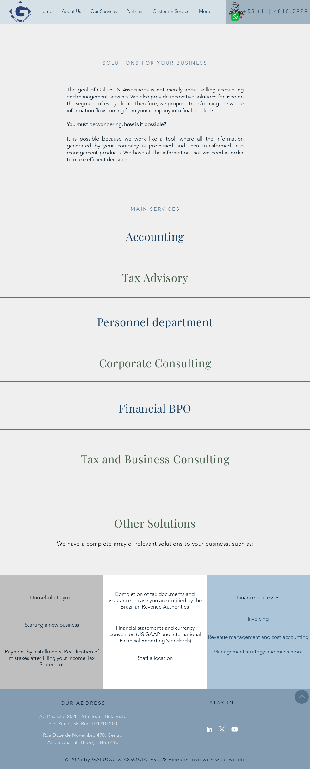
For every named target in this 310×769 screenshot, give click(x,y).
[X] (222, 729)
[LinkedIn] (209, 729)
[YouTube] (235, 729)
